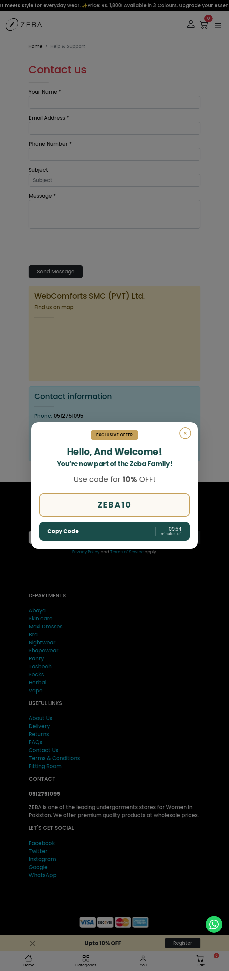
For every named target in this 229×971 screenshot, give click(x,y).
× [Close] (185, 433)
